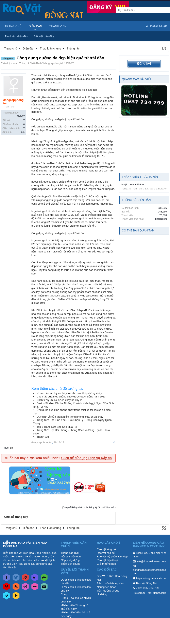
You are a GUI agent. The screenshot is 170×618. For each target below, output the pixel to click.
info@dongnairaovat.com (151, 561)
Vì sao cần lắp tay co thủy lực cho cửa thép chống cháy (69, 393)
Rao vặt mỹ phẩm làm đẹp (112, 556)
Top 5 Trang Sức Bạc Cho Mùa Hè (57, 426)
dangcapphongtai (53, 63)
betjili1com (127, 184)
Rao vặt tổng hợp (107, 549)
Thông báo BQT (70, 552)
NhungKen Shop (106, 587)
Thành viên (58, 26)
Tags (5, 447)
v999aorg (140, 184)
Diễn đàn (35, 26)
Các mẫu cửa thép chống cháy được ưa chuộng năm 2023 (71, 396)
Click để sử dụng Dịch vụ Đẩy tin (86, 458)
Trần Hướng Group (108, 590)
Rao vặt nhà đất (106, 552)
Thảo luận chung (70, 563)
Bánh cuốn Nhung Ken (110, 583)
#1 (114, 442)
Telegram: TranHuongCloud (150, 592)
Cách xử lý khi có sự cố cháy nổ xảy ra (59, 399)
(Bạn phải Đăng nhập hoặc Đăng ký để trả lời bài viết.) (89, 507)
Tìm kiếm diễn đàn (16, 36)
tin (11, 447)
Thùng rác (24, 63)
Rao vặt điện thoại (107, 560)
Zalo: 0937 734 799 (147, 588)
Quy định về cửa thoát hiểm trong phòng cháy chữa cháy (70, 416)
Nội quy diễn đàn (71, 556)
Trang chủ (13, 26)
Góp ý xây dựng (70, 560)
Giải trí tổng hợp (106, 563)
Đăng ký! (144, 63)
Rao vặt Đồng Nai (146, 583)
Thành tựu (43, 436)
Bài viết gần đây (44, 36)
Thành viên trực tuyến (140, 176)
